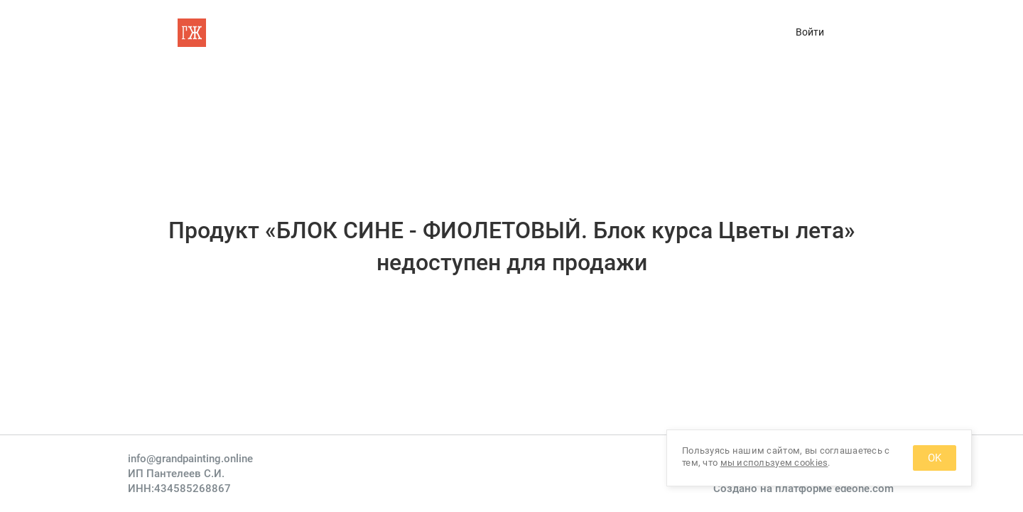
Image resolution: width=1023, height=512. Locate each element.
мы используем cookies (774, 462)
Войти (810, 32)
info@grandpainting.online (190, 458)
